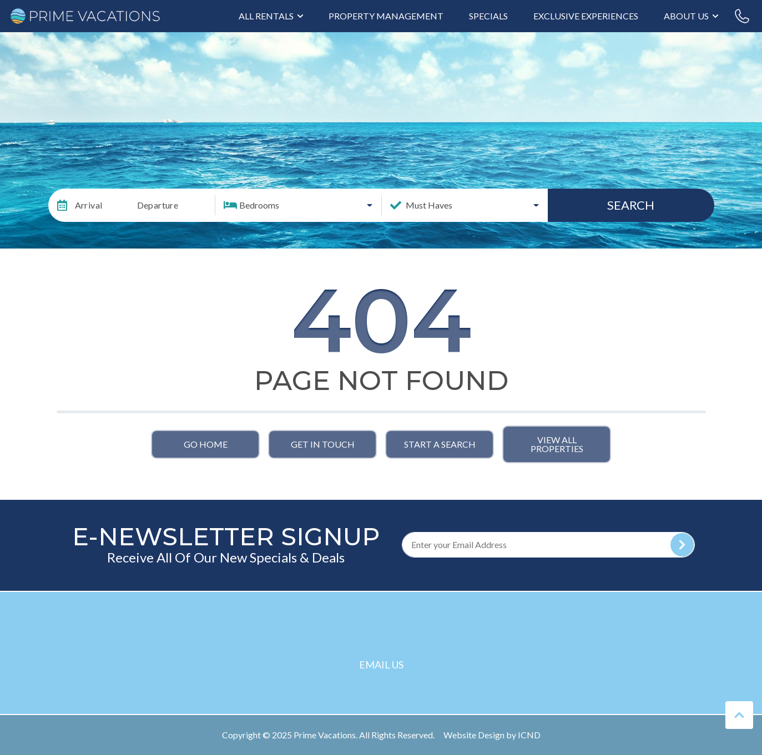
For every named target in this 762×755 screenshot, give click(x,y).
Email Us (381, 664)
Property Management (386, 16)
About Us (686, 16)
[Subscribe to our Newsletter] (548, 545)
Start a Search (440, 444)
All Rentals (266, 16)
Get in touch (323, 444)
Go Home (206, 444)
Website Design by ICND (492, 734)
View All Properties (557, 444)
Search (630, 204)
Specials (488, 16)
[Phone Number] (742, 16)
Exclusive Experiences (585, 16)
